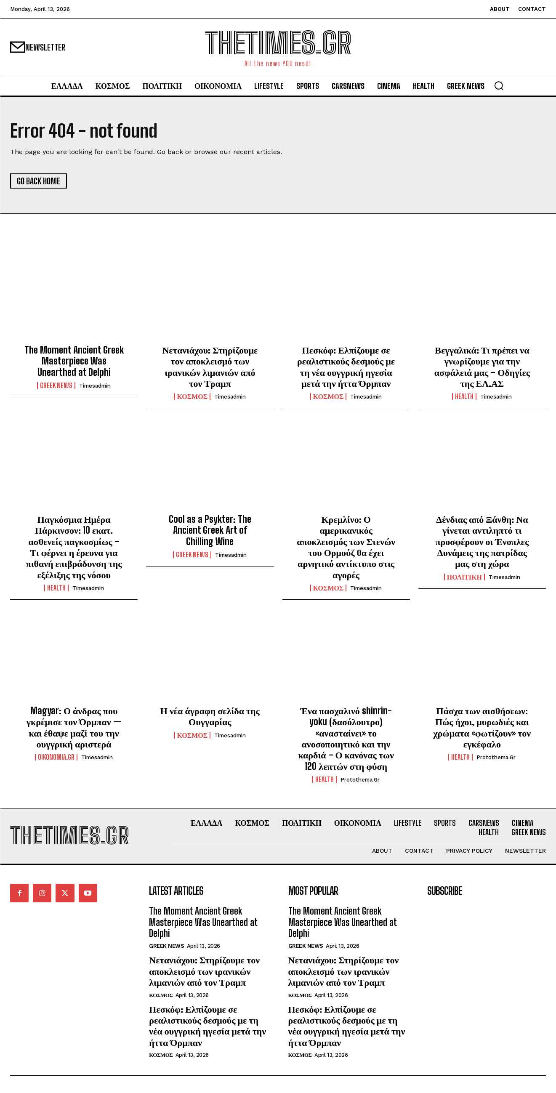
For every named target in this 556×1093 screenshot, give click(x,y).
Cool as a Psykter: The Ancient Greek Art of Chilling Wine (210, 530)
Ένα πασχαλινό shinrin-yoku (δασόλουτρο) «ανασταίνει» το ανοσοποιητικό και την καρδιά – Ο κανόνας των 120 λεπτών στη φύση (346, 738)
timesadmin (95, 386)
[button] (499, 85)
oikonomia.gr (56, 757)
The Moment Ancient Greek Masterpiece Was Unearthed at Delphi (74, 361)
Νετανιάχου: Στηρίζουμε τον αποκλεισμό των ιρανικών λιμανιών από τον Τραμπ (210, 366)
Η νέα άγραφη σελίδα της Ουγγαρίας (210, 716)
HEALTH (464, 396)
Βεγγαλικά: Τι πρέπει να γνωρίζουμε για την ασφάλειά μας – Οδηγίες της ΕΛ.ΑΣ (482, 366)
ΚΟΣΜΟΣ (192, 396)
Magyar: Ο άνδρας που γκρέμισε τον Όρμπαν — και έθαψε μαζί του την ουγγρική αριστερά (74, 727)
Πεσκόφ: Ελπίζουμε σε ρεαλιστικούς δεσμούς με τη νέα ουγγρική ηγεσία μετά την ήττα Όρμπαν (346, 366)
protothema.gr (360, 780)
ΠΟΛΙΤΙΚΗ (464, 577)
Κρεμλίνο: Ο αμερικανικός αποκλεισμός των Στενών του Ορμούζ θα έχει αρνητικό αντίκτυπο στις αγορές (346, 546)
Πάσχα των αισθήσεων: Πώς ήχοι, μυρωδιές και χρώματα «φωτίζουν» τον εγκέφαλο (482, 727)
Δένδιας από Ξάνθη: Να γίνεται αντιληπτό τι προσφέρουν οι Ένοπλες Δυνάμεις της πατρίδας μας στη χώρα (482, 541)
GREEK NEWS (56, 385)
